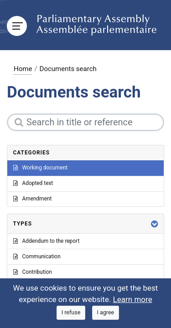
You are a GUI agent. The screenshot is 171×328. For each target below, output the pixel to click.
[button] (154, 224)
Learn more (132, 299)
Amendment (32, 198)
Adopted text (33, 183)
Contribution (32, 272)
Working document (40, 167)
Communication (37, 256)
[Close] (71, 313)
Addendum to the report (46, 241)
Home (23, 69)
